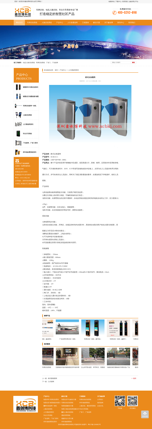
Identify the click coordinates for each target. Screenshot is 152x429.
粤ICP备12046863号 (94, 424)
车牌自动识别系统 (67, 402)
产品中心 (59, 22)
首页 (56, 70)
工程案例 (85, 22)
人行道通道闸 (72, 22)
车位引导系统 (23, 134)
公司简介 (100, 399)
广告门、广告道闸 (52, 62)
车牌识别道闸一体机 (25, 106)
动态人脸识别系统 (29, 62)
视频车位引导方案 (67, 418)
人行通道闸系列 (24, 124)
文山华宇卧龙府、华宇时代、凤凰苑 (93, 367)
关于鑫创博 (108, 22)
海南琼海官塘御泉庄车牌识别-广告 (119, 367)
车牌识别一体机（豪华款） (93, 339)
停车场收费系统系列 (25, 152)
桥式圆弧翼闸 (52, 378)
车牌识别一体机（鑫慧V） (119, 339)
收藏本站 (112, 1)
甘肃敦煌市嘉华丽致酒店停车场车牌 (68, 367)
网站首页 (19, 22)
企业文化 (100, 406)
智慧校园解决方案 (67, 406)
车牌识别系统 (32, 22)
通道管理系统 (65, 415)
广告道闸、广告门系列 (26, 143)
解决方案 (96, 22)
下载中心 (118, 1)
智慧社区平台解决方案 (68, 399)
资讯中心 (120, 22)
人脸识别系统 (47, 22)
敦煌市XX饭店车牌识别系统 (42, 367)
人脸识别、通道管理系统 (87, 406)
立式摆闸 (51, 381)
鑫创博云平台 (133, 1)
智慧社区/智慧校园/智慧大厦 (26, 97)
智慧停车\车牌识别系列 (26, 87)
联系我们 (125, 1)
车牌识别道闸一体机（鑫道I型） (42, 339)
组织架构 (100, 402)
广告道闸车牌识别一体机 (68, 339)
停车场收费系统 (66, 421)
